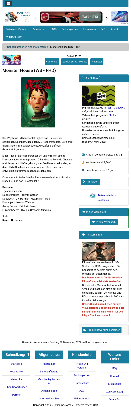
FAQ (103, 29)
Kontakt (114, 29)
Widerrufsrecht (14, 36)
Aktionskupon (49, 390)
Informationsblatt (49, 398)
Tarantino (90, 16)
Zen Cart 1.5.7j (114, 391)
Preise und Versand (16, 29)
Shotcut (113, 115)
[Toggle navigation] (8, 3)
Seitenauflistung (49, 371)
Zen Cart (93, 405)
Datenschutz (39, 29)
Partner (16, 394)
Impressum (89, 29)
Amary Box (115, 399)
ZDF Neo (91, 78)
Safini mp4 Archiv (63, 405)
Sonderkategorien (17, 46)
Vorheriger (52, 61)
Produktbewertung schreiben (101, 329)
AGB (54, 29)
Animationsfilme (38, 46)
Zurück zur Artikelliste (75, 61)
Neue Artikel (16, 371)
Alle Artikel (16, 379)
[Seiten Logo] (17, 17)
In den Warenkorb (104, 222)
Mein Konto (114, 383)
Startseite (16, 363)
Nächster (97, 61)
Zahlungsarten (70, 29)
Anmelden (90, 181)
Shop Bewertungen (16, 387)
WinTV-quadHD (116, 107)
